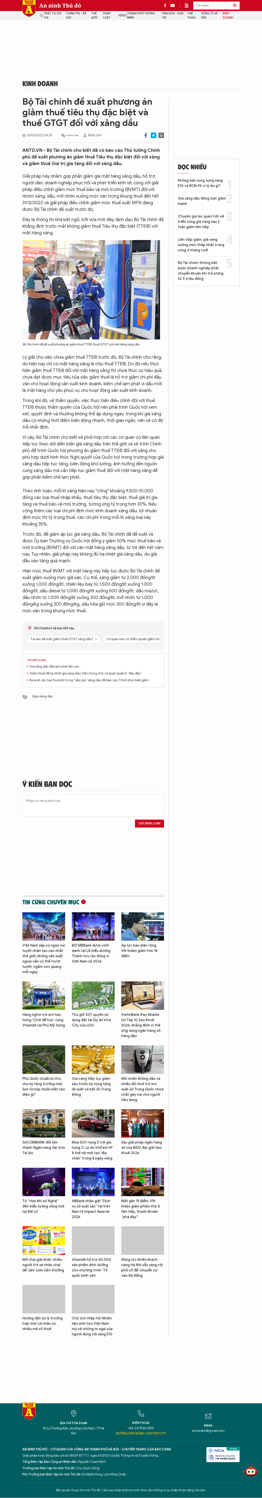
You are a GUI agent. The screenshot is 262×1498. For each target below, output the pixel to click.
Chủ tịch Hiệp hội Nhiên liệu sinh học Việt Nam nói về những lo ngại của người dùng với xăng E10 (92, 1326)
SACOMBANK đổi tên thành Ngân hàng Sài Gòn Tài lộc (43, 1147)
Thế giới (94, 16)
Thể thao (191, 16)
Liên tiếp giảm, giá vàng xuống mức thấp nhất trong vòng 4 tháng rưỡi (201, 244)
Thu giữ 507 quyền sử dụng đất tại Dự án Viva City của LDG (91, 1020)
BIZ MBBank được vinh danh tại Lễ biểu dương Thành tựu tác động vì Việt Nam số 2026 (91, 953)
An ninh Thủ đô (60, 5)
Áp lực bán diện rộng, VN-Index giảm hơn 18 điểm (139, 950)
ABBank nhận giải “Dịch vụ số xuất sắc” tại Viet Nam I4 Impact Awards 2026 (91, 1209)
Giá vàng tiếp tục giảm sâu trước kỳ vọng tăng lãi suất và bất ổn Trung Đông (91, 1086)
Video (122, 15)
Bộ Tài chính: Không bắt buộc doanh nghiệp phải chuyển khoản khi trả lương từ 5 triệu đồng (200, 271)
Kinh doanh (228, 16)
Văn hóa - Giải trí (172, 16)
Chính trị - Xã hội (76, 16)
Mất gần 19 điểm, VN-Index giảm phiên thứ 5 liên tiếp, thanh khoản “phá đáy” (140, 1209)
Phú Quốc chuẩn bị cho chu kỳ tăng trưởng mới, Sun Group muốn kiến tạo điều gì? (43, 1086)
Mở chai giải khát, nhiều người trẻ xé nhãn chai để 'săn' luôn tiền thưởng (43, 1265)
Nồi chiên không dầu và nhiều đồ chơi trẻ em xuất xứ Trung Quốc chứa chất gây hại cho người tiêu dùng (142, 1089)
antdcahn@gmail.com (208, 1431)
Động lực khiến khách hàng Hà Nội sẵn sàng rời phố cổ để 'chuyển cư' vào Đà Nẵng (141, 1267)
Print (161, 135)
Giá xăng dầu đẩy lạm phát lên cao (54, 666)
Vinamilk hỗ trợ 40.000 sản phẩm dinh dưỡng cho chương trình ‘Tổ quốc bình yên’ (91, 1267)
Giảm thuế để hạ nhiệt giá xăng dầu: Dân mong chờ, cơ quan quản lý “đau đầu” (85, 673)
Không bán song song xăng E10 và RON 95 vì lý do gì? (200, 183)
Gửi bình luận (149, 823)
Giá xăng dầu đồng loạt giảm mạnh (202, 201)
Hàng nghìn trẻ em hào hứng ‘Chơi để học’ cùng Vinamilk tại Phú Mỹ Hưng (43, 1020)
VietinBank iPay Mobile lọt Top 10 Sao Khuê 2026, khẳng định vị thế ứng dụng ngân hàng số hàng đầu (140, 1025)
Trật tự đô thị (53, 16)
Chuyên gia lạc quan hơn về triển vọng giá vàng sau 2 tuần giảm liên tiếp (201, 221)
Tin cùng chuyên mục (50, 902)
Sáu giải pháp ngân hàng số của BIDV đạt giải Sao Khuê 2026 (141, 1147)
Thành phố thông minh (141, 16)
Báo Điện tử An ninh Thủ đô (29, 8)
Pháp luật (107, 16)
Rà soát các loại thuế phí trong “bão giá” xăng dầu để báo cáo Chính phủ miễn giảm (89, 680)
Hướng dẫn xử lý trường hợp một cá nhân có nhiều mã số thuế (42, 1323)
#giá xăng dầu (42, 696)
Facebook (146, 135)
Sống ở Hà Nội (209, 16)
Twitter (153, 135)
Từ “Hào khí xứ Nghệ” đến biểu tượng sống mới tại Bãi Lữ (43, 1206)
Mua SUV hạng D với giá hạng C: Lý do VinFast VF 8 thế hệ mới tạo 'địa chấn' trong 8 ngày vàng (92, 1150)
